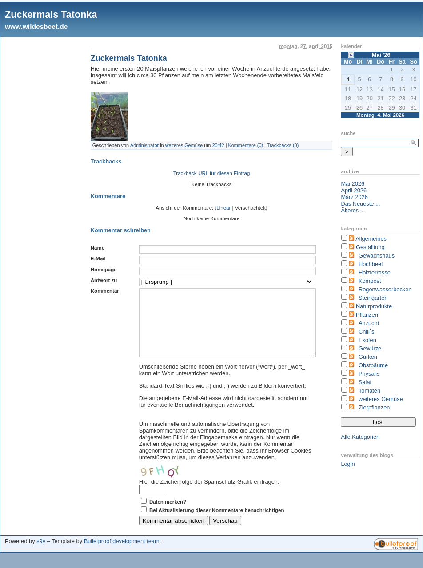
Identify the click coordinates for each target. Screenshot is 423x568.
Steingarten (373, 297)
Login (348, 464)
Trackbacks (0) (283, 145)
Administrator (144, 145)
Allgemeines (371, 238)
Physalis (369, 373)
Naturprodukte (374, 306)
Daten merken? (167, 515)
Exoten (367, 340)
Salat (365, 382)
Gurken (368, 357)
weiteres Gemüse (184, 145)
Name (97, 247)
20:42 (218, 145)
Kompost (370, 281)
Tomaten (369, 390)
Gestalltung (370, 247)
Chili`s (367, 331)
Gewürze (370, 348)
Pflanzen (367, 314)
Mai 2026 (352, 183)
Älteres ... (353, 210)
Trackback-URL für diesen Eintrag (211, 173)
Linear (223, 208)
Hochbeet (371, 264)
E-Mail (98, 258)
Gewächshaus (377, 255)
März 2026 (354, 197)
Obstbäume (373, 365)
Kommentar (105, 291)
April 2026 (354, 190)
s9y (40, 554)
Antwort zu (104, 280)
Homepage (104, 269)
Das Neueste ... (360, 203)
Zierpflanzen (374, 407)
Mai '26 (381, 55)
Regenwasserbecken (385, 289)
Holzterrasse (375, 272)
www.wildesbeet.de (36, 26)
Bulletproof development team (122, 554)
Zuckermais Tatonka (51, 14)
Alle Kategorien (360, 436)
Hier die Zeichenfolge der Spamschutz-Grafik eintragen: (209, 495)
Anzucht (369, 323)
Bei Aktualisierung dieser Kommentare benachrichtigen (216, 523)
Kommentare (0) (245, 145)
